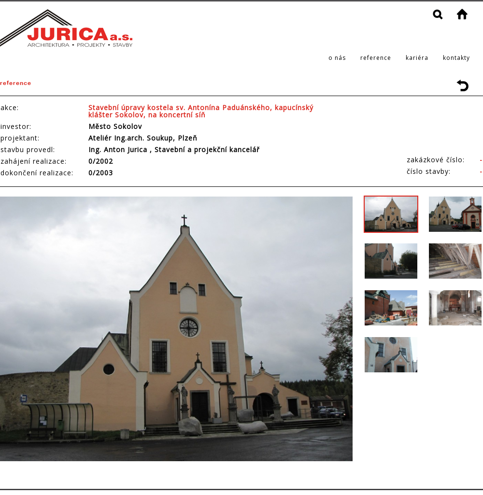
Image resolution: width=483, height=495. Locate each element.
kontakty (456, 58)
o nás (337, 58)
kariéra (417, 58)
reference (375, 58)
